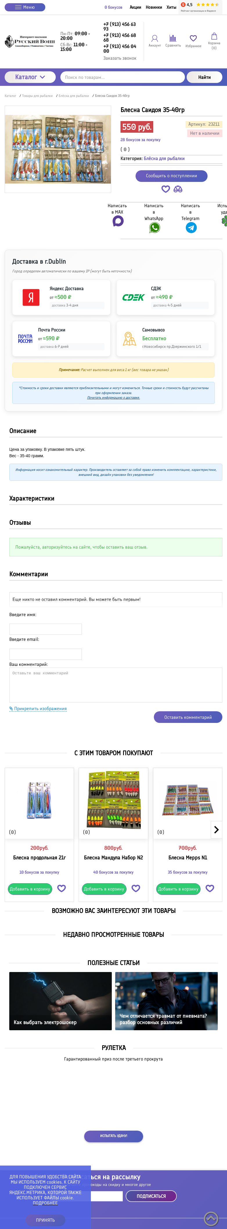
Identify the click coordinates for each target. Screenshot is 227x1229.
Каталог (30, 77)
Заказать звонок (119, 58)
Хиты (171, 7)
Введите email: (24, 639)
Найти (204, 77)
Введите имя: (22, 614)
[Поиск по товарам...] (122, 77)
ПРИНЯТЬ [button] (45, 1220)
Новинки (154, 7)
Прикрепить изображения (38, 708)
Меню (25, 7)
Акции (135, 7)
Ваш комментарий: (28, 664)
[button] (166, 190)
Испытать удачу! (113, 1136)
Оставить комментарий (188, 717)
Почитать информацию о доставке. (113, 398)
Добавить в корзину (30, 889)
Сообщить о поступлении (171, 175)
